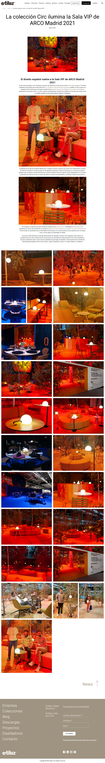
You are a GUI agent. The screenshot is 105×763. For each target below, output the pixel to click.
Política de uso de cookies (89, 740)
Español (95, 3)
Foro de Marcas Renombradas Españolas (57, 87)
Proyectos (11, 728)
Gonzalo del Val (75, 89)
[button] (102, 3)
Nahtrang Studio (78, 227)
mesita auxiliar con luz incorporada (73, 228)
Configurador (86, 3)
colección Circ (60, 227)
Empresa (10, 705)
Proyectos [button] (41, 3)
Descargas (67, 3)
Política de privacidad (69, 740)
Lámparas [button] (27, 3)
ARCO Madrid (72, 85)
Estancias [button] (48, 3)
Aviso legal (78, 740)
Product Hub (75, 3)
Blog (6, 716)
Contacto (60, 3)
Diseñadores (13, 733)
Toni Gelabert (65, 89)
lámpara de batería (54, 228)
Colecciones (34, 3)
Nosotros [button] (54, 3)
